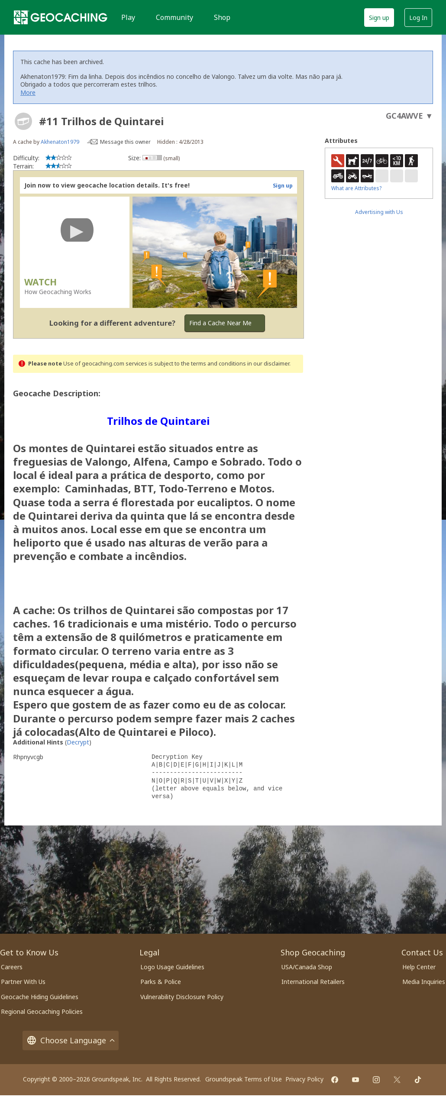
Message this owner (125, 142)
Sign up (379, 17)
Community (174, 17)
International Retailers (313, 981)
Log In (418, 17)
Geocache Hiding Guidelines (39, 997)
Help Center (419, 967)
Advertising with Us (379, 212)
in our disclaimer (268, 363)
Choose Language (70, 1040)
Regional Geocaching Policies (42, 1011)
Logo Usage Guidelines (172, 967)
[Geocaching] (60, 17)
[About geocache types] (23, 121)
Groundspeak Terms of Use (243, 1079)
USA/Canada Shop (306, 967)
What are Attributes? (356, 188)
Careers (12, 967)
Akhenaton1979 (60, 142)
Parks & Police (160, 981)
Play (128, 17)
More (28, 92)
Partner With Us (23, 981)
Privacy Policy (304, 1079)
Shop (222, 17)
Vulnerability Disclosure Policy (181, 997)
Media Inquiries (423, 981)
